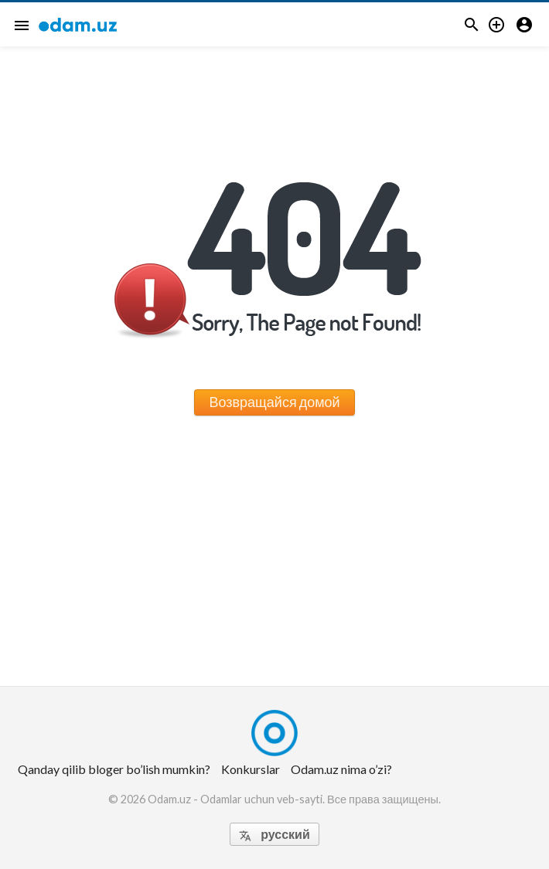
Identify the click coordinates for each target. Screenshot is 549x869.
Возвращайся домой (274, 401)
